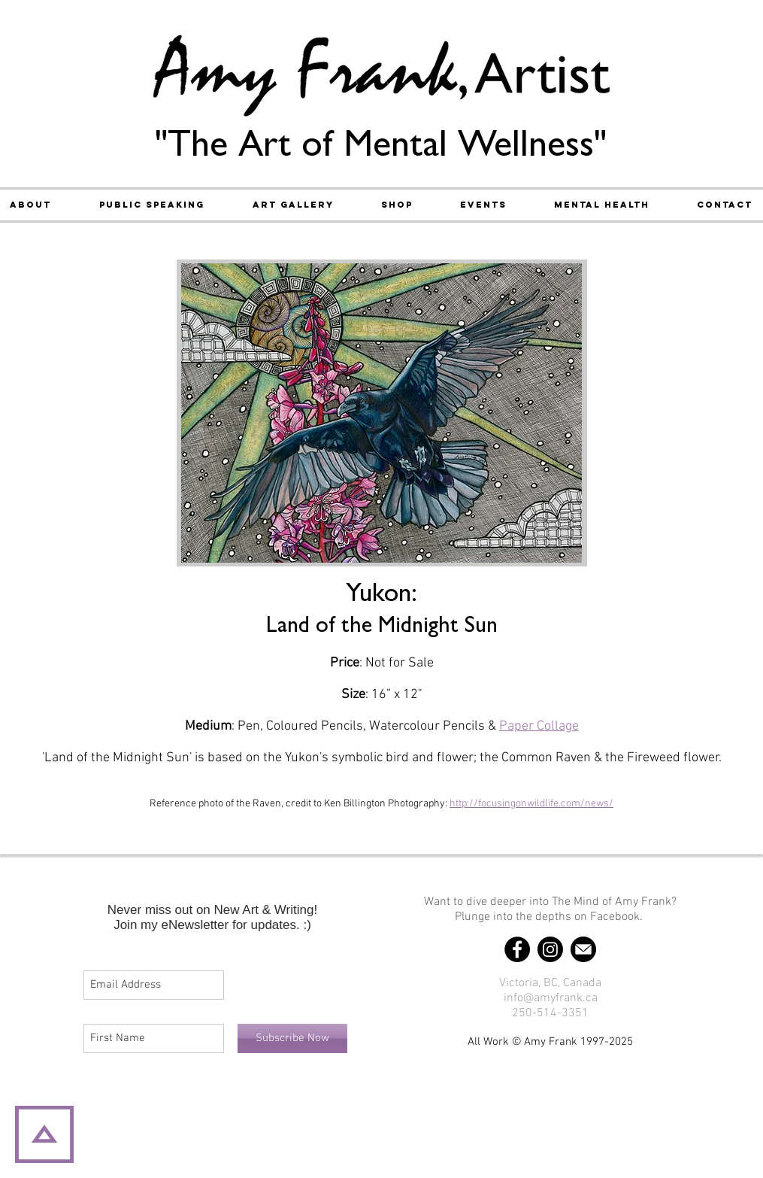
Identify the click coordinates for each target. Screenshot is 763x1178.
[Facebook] (517, 949)
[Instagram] (550, 949)
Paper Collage (539, 726)
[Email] (583, 949)
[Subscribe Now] (292, 1038)
